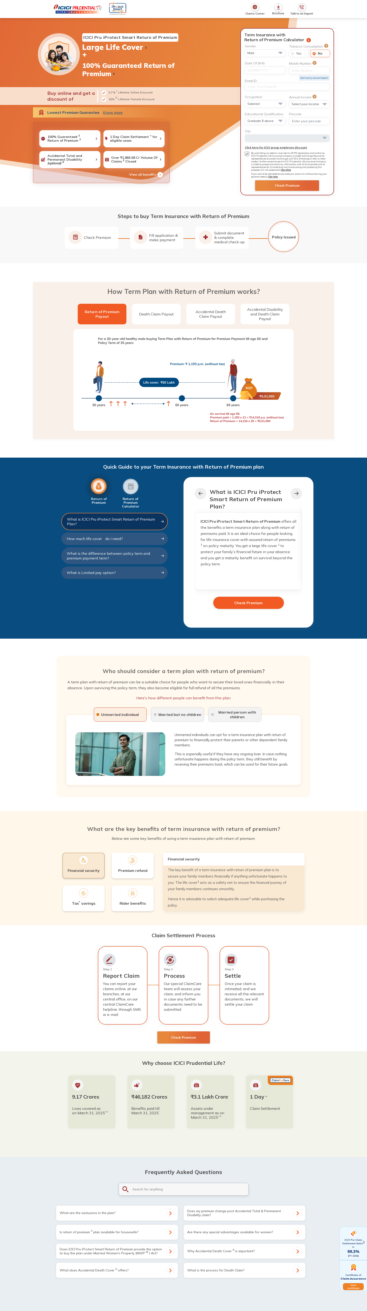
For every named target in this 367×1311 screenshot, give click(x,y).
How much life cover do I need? (115, 538)
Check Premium (287, 185)
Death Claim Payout (156, 314)
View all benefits (146, 175)
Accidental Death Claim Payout (211, 314)
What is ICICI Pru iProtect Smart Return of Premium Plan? (115, 521)
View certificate (353, 1287)
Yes (298, 53)
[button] (296, 493)
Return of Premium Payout (102, 314)
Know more (113, 112)
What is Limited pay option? (115, 572)
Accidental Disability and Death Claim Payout (265, 314)
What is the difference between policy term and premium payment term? (115, 555)
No (320, 53)
